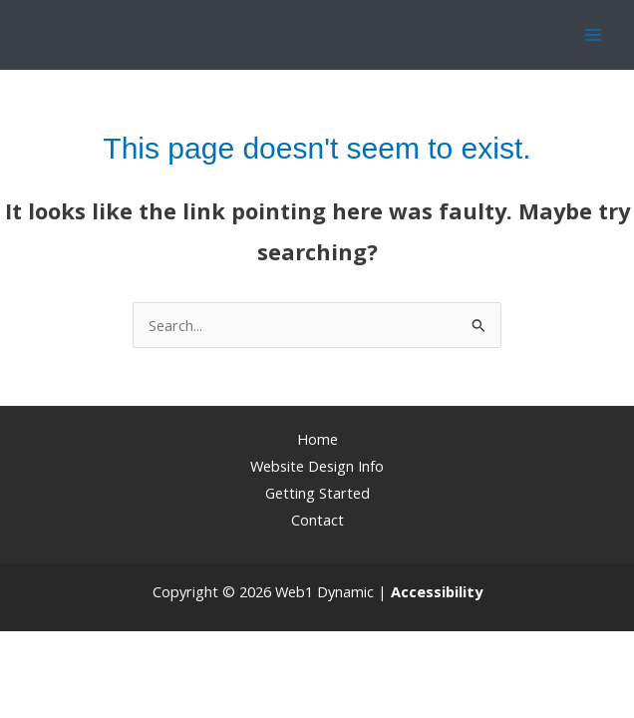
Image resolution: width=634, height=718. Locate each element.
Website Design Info (317, 466)
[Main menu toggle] (593, 35)
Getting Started (317, 493)
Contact (317, 520)
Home (317, 439)
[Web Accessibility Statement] (436, 591)
